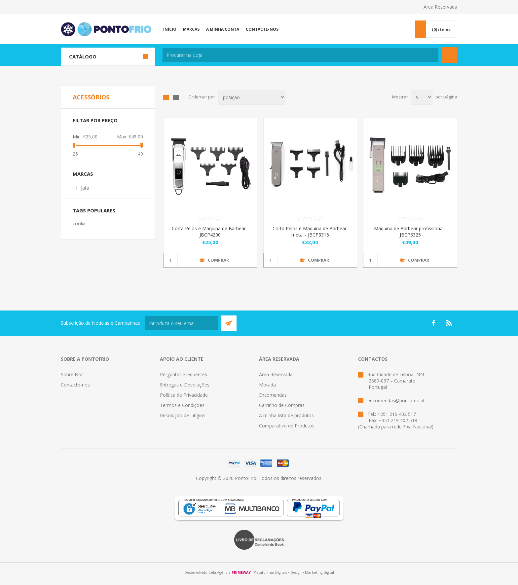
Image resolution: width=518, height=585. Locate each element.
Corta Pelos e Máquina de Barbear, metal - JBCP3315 (310, 231)
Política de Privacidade (184, 395)
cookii (79, 223)
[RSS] (449, 323)
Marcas (83, 173)
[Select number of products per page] (421, 97)
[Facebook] (433, 323)
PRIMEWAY (241, 572)
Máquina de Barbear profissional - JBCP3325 (410, 231)
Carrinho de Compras (282, 405)
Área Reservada (440, 7)
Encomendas (273, 395)
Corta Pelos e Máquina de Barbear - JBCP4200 (210, 231)
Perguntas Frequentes (183, 374)
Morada (267, 385)
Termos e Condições (182, 405)
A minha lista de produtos (286, 415)
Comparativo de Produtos (286, 425)
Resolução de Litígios (182, 415)
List (176, 97)
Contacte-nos (75, 385)
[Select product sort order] (251, 97)
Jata (85, 188)
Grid (166, 97)
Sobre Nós (72, 374)
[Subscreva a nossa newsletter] (181, 323)
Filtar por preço (95, 120)
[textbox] (300, 55)
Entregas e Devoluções (184, 385)
